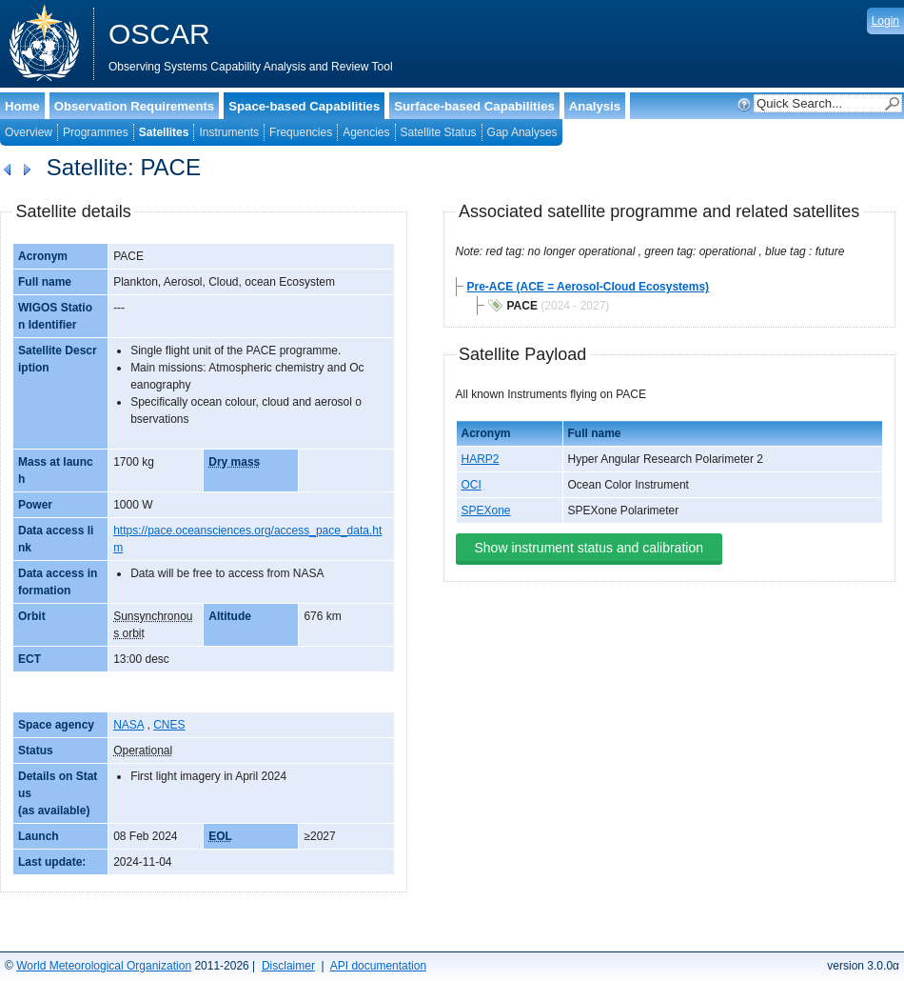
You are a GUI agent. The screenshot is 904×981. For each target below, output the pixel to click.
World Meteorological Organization (103, 965)
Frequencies (300, 132)
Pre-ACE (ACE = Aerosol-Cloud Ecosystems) (588, 286)
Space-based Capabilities (304, 106)
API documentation (378, 965)
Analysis (594, 106)
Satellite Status (439, 132)
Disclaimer (288, 965)
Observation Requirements (134, 106)
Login (885, 21)
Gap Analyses (522, 132)
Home (22, 106)
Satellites (164, 132)
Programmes (95, 132)
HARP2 (481, 459)
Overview (28, 132)
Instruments (229, 132)
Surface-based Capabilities (474, 106)
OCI (471, 484)
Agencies (366, 132)
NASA (128, 724)
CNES (169, 724)
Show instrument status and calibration (589, 547)
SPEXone (486, 510)
